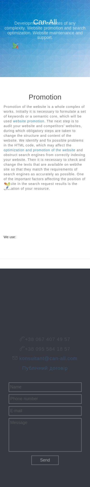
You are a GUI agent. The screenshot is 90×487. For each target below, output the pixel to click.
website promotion (28, 121)
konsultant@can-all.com (48, 358)
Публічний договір (45, 367)
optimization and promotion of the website (39, 150)
